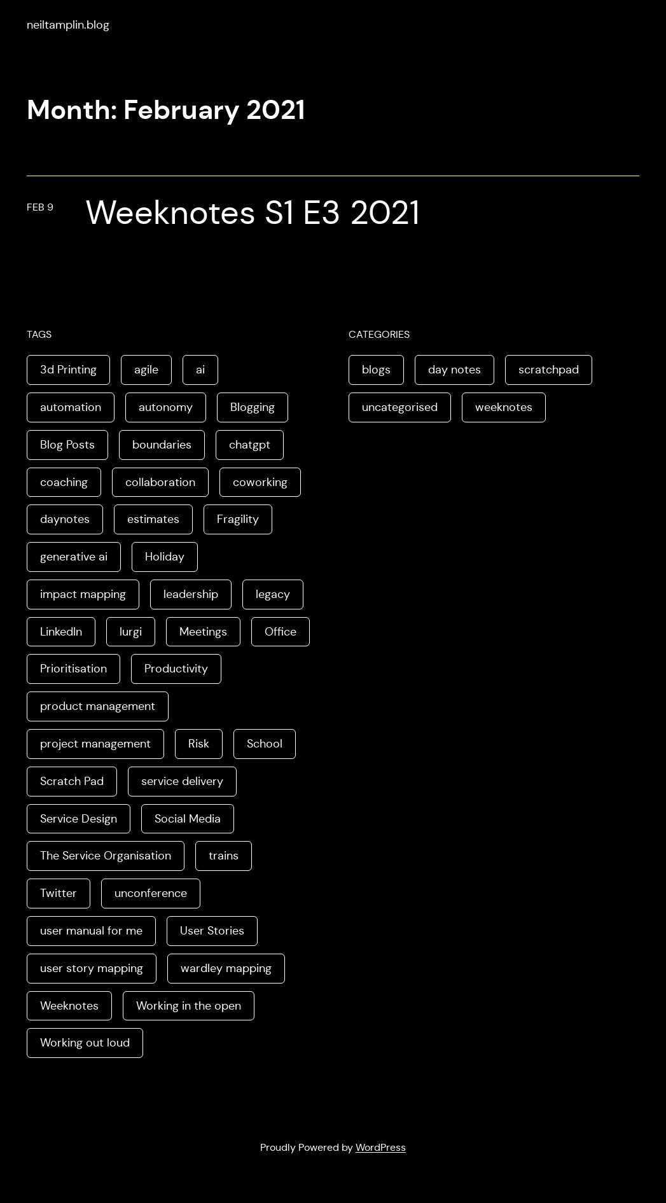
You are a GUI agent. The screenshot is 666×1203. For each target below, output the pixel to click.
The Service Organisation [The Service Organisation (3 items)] (105, 856)
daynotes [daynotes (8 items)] (65, 519)
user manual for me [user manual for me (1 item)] (91, 931)
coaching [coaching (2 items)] (64, 482)
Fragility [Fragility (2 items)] (238, 519)
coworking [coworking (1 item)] (260, 482)
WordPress (381, 1147)
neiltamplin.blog (68, 25)
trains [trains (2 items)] (224, 856)
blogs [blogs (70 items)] (376, 370)
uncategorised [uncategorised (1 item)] (400, 407)
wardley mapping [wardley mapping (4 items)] (226, 968)
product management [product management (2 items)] (97, 706)
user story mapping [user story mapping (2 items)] (91, 968)
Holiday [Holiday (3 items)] (164, 557)
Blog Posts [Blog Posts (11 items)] (67, 445)
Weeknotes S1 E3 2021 (252, 212)
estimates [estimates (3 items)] (153, 519)
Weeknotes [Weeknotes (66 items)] (69, 1006)
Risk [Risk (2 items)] (198, 744)
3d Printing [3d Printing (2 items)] (68, 370)
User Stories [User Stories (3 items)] (212, 931)
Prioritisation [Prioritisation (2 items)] (73, 669)
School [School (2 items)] (264, 744)
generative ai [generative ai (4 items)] (74, 557)
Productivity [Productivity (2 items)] (176, 669)
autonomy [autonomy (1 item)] (166, 407)
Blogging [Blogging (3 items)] (252, 407)
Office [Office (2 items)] (280, 632)
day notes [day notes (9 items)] (454, 370)
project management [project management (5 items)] (95, 744)
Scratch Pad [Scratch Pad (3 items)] (72, 781)
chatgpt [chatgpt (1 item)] (249, 445)
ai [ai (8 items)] (200, 370)
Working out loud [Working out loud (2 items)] (85, 1043)
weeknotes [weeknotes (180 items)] (503, 407)
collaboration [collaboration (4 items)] (160, 482)
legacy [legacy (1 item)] (273, 594)
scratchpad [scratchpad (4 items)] (548, 370)
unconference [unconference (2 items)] (150, 893)
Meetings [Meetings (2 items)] (203, 632)
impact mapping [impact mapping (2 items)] (83, 594)
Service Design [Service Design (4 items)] (78, 819)
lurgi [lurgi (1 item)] (131, 632)
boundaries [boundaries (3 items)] (161, 445)
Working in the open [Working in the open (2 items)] (188, 1006)
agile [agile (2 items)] (146, 370)
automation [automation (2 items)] (70, 407)
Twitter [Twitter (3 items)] (58, 893)
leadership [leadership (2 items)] (190, 594)
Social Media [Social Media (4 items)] (188, 819)
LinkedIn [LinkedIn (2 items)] (61, 632)
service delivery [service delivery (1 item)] (182, 781)
